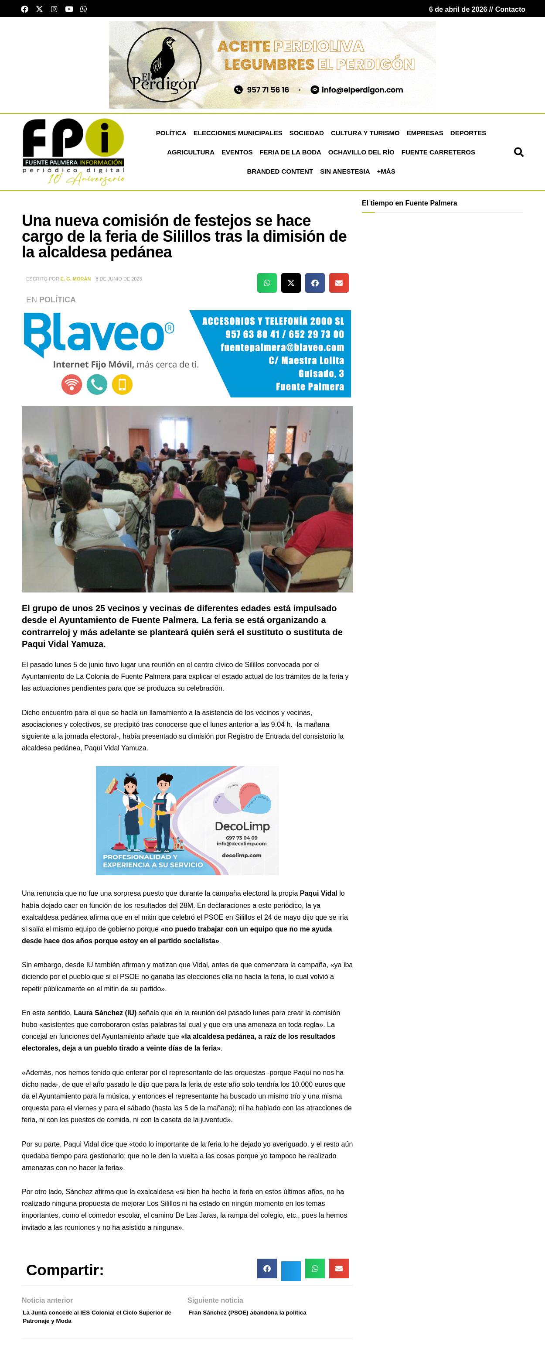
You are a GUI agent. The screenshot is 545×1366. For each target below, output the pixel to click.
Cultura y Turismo (365, 137)
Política (171, 137)
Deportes (468, 137)
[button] (519, 156)
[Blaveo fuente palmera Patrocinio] (187, 357)
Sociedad (307, 137)
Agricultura (191, 156)
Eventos (236, 156)
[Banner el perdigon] (272, 68)
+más (386, 175)
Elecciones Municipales (238, 137)
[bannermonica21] (187, 825)
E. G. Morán (76, 283)
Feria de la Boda (290, 156)
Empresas (425, 137)
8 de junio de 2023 (118, 283)
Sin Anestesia (345, 175)
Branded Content (280, 175)
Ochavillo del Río (361, 156)
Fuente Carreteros (438, 156)
